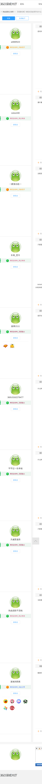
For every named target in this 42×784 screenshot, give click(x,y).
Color (39, 748)
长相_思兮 (15, 255)
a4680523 (15, 42)
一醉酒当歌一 (15, 184)
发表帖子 (22, 18)
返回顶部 (35, 541)
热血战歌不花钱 (15, 610)
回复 (8, 18)
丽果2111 (15, 326)
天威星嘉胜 (15, 539)
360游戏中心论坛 (13, 4)
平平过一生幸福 (15, 468)
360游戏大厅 (11, 776)
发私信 (15, 53)
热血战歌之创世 (8, 12)
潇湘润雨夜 (15, 682)
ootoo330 (15, 113)
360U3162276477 (15, 397)
